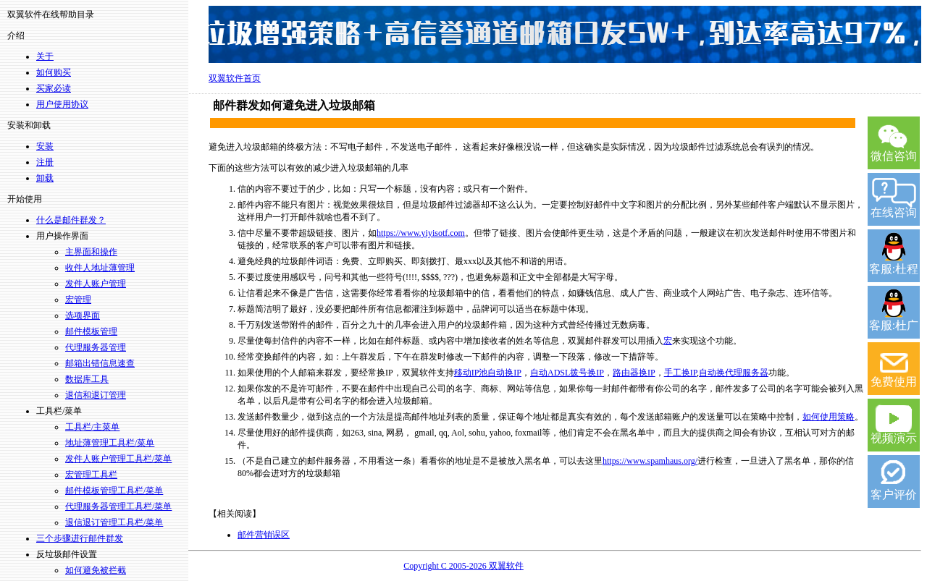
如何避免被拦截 (95, 570)
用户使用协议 (62, 104)
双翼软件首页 (235, 78)
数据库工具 (87, 379)
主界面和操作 (91, 252)
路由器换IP (634, 373)
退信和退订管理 (95, 395)
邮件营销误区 (264, 535)
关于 (45, 56)
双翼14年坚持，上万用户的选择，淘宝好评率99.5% (565, 35)
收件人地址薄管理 (100, 268)
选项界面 (82, 315)
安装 (45, 146)
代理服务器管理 (95, 347)
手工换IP (680, 373)
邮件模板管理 (91, 331)
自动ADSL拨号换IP (567, 373)
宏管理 (78, 299)
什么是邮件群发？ (71, 220)
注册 (45, 162)
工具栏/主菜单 (92, 427)
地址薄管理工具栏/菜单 (109, 443)
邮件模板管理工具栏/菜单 (114, 490)
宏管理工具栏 (91, 475)
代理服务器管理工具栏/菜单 (118, 506)
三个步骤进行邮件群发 (79, 538)
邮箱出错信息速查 (100, 363)
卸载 (45, 178)
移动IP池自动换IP (487, 373)
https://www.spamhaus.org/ (650, 461)
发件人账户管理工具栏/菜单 (118, 459)
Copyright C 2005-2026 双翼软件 (463, 566)
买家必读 (53, 88)
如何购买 (53, 72)
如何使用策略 (828, 417)
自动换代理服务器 (733, 373)
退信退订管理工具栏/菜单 (114, 522)
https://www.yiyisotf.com (421, 233)
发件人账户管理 (95, 284)
